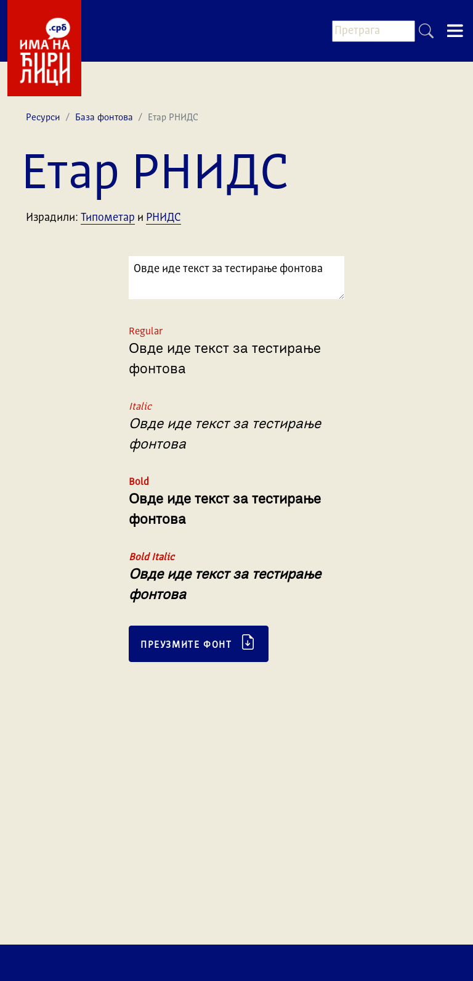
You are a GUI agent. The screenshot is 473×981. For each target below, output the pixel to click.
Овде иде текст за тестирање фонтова (236, 277)
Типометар (108, 217)
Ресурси (43, 118)
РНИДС (163, 217)
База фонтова (104, 118)
